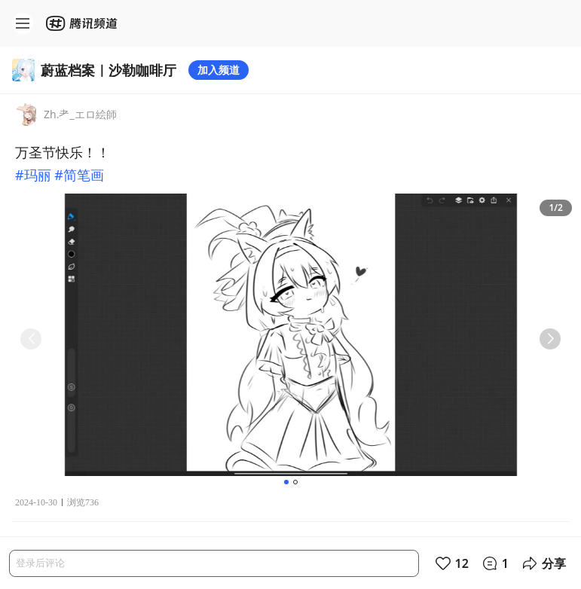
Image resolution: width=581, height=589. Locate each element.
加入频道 (218, 70)
